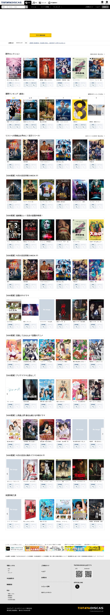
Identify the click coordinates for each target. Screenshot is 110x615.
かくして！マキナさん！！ (13, 361)
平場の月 (92, 161)
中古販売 (10, 597)
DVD (29, 2)
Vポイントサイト (46, 592)
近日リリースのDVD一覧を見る (94, 136)
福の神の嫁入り (10, 441)
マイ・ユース (10, 401)
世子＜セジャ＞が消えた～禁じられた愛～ (100, 401)
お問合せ (44, 577)
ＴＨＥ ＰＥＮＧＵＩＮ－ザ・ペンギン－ (83, 481)
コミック (44, 2)
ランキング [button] (56, 7)
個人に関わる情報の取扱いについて (58, 556)
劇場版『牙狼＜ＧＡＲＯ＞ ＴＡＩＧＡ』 (50, 80)
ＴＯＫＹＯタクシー (45, 161)
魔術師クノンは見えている (96, 361)
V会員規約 (13, 556)
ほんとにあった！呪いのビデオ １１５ (16, 80)
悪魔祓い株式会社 (61, 201)
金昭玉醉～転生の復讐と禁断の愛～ (48, 441)
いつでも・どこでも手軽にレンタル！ (13, 544)
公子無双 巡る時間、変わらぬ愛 (65, 441)
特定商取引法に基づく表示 (74, 556)
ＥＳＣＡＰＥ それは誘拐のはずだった (49, 321)
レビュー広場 (45, 586)
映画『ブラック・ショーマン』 (14, 121)
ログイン (107, 3)
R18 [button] (104, 7)
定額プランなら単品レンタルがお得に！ (73, 544)
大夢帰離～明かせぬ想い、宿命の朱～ (32, 441)
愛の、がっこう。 (27, 321)
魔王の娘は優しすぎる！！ (79, 361)
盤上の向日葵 (43, 121)
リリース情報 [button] (45, 7)
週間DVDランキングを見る (95, 94)
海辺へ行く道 (43, 521)
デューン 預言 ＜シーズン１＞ (65, 481)
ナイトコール (76, 80)
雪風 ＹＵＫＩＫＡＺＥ (62, 121)
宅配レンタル (11, 593)
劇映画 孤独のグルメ (95, 121)
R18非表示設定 (11, 599)
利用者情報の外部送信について (88, 556)
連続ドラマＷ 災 (61, 321)
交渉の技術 (26, 401)
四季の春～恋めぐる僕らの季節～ (48, 401)
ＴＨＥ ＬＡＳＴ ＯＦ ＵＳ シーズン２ (50, 481)
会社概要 (7, 556)
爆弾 (8, 161)
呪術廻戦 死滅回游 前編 (63, 80)
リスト (102, 3)
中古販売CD (54, 2)
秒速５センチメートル (28, 80)
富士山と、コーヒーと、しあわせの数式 (66, 521)
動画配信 (9, 584)
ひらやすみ (9, 321)
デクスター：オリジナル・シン (30, 481)
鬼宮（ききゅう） (61, 401)
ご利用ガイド (89, 7)
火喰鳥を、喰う (93, 281)
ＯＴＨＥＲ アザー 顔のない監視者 (66, 241)
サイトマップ (100, 556)
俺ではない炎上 (60, 161)
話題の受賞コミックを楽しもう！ (91, 544)
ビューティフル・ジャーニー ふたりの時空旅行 (52, 201)
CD (36, 2)
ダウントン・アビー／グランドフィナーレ (17, 481)
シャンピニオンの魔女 (62, 361)
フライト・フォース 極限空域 (97, 80)
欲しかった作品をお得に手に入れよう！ (34, 544)
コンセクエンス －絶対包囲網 (80, 201)
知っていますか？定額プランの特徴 (53, 544)
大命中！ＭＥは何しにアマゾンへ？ (98, 241)
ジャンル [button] (33, 7)
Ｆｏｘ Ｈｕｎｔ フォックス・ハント (16, 241)
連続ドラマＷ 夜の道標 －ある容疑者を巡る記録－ (86, 321)
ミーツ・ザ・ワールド (12, 521)
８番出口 (75, 121)
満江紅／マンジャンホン (29, 241)
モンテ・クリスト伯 (28, 201)
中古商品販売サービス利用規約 (41, 556)
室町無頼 (25, 161)
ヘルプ (98, 7)
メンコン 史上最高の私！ (79, 401)
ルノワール (75, 521)
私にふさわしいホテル (28, 521)
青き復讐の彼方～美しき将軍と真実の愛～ (83, 441)
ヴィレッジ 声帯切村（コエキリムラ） (49, 241)
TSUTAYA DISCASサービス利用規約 (24, 556)
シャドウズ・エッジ (78, 161)
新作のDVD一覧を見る (96, 54)
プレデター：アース (94, 201)
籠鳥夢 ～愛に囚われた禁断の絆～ (98, 441)
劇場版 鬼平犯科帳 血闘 (96, 521)
